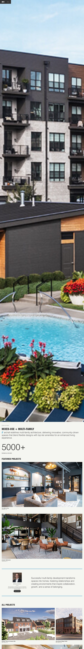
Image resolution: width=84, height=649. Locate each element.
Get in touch (17, 591)
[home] (3, 2)
